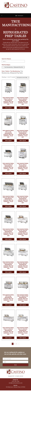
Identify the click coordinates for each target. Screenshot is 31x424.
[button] (1, 15)
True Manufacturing (15, 71)
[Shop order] (22, 77)
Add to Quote (8, 107)
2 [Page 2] (14, 344)
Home (3, 71)
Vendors (7, 71)
